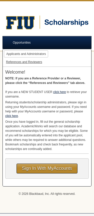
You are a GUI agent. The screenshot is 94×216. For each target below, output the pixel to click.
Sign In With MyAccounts (47, 168)
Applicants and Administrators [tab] (26, 54)
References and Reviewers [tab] (24, 62)
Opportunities (22, 42)
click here (59, 92)
